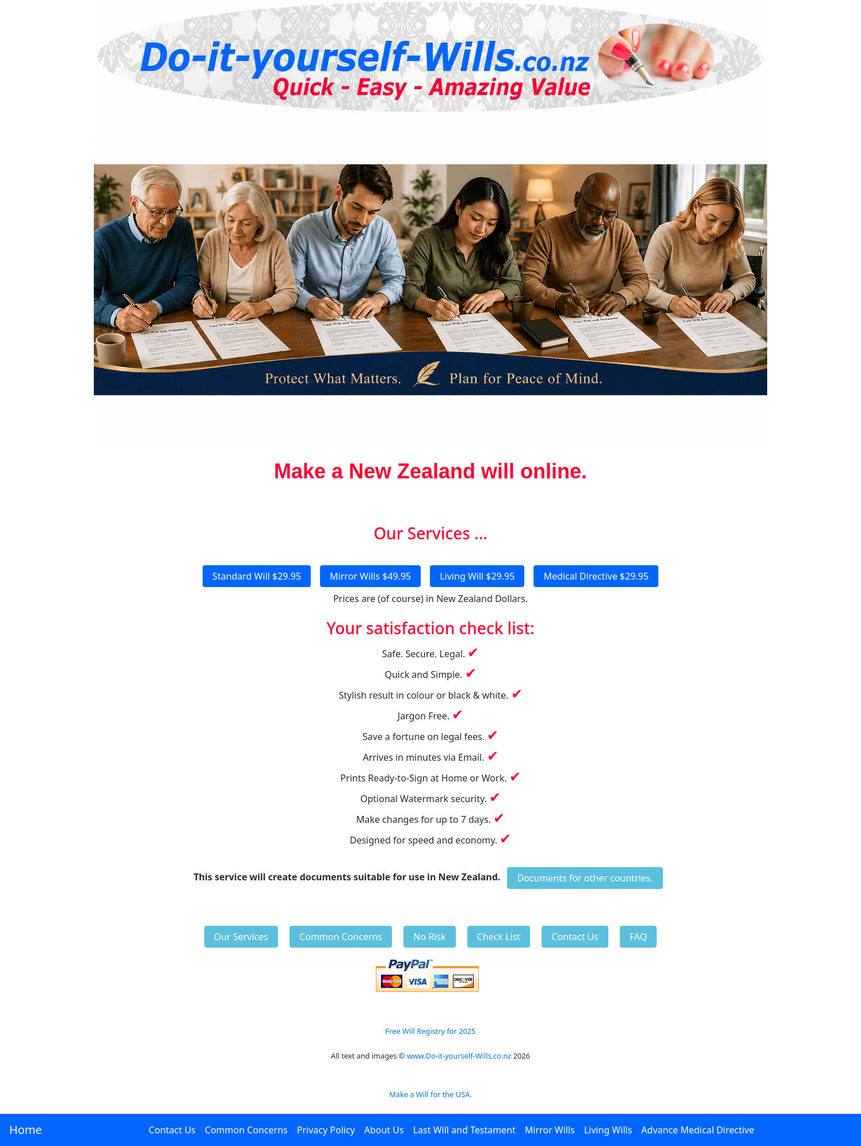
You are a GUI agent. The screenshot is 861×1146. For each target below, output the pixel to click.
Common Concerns (246, 1130)
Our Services (241, 936)
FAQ (638, 936)
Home (25, 1129)
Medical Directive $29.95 (596, 576)
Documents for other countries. (585, 878)
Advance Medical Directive (697, 1130)
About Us (384, 1130)
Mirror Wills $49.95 (370, 576)
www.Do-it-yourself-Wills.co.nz (459, 1056)
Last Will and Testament (464, 1130)
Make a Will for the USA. (430, 1094)
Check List (498, 936)
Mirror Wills (550, 1130)
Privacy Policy (326, 1130)
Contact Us (171, 1130)
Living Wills (608, 1130)
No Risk (429, 936)
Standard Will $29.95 (256, 576)
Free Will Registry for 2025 (431, 1031)
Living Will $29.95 (477, 576)
